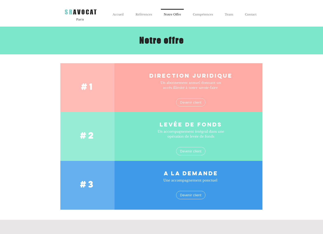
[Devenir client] (190, 102)
